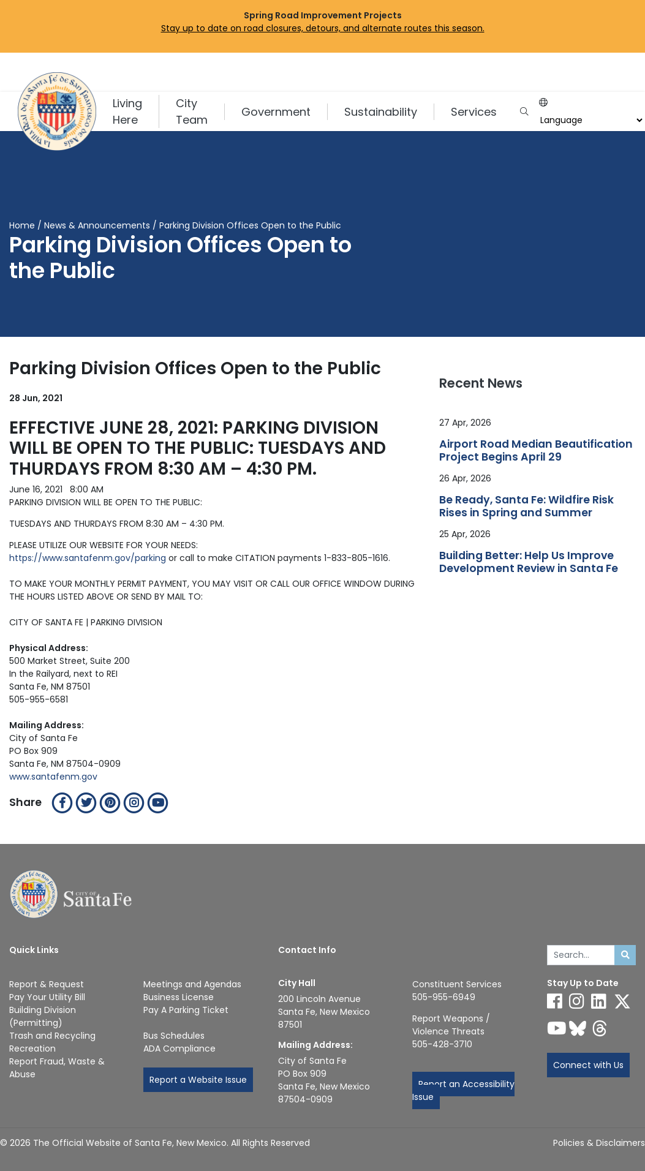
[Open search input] (524, 111)
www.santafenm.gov (53, 776)
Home (22, 225)
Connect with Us (588, 1065)
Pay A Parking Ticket (185, 1010)
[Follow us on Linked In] (598, 1001)
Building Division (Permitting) (42, 1016)
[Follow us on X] (622, 1001)
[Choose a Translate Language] (590, 120)
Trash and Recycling (52, 1036)
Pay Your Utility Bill (47, 997)
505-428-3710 (442, 1044)
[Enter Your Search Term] (581, 955)
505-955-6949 (443, 997)
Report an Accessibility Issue (463, 1090)
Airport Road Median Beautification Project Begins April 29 (536, 451)
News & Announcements (97, 225)
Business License (178, 997)
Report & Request (46, 984)
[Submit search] (625, 955)
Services (474, 111)
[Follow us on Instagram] (576, 1001)
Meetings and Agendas (192, 984)
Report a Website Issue (198, 1080)
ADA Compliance (179, 1048)
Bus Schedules (174, 1036)
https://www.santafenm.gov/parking (87, 558)
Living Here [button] (127, 111)
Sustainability (380, 111)
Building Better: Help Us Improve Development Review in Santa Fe (528, 562)
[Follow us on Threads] (599, 1028)
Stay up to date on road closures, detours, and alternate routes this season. (323, 28)
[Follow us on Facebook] (554, 1001)
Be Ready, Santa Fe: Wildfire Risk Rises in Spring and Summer (526, 506)
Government (276, 111)
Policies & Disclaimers (599, 1143)
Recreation (32, 1048)
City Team (192, 111)
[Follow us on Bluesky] (577, 1028)
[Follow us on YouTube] (557, 1028)
